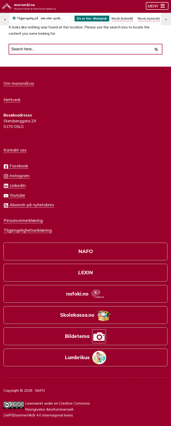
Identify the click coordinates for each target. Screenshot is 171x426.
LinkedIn (14, 183)
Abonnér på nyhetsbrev (28, 203)
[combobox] (55, 18)
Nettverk (12, 98)
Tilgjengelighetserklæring (27, 227)
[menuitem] (93, 19)
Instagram (16, 174)
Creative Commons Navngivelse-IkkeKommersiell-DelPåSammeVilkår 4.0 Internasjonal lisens (46, 403)
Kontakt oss (15, 148)
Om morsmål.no (18, 83)
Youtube (14, 193)
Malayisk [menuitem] (102, 19)
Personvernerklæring (23, 218)
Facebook (15, 164)
